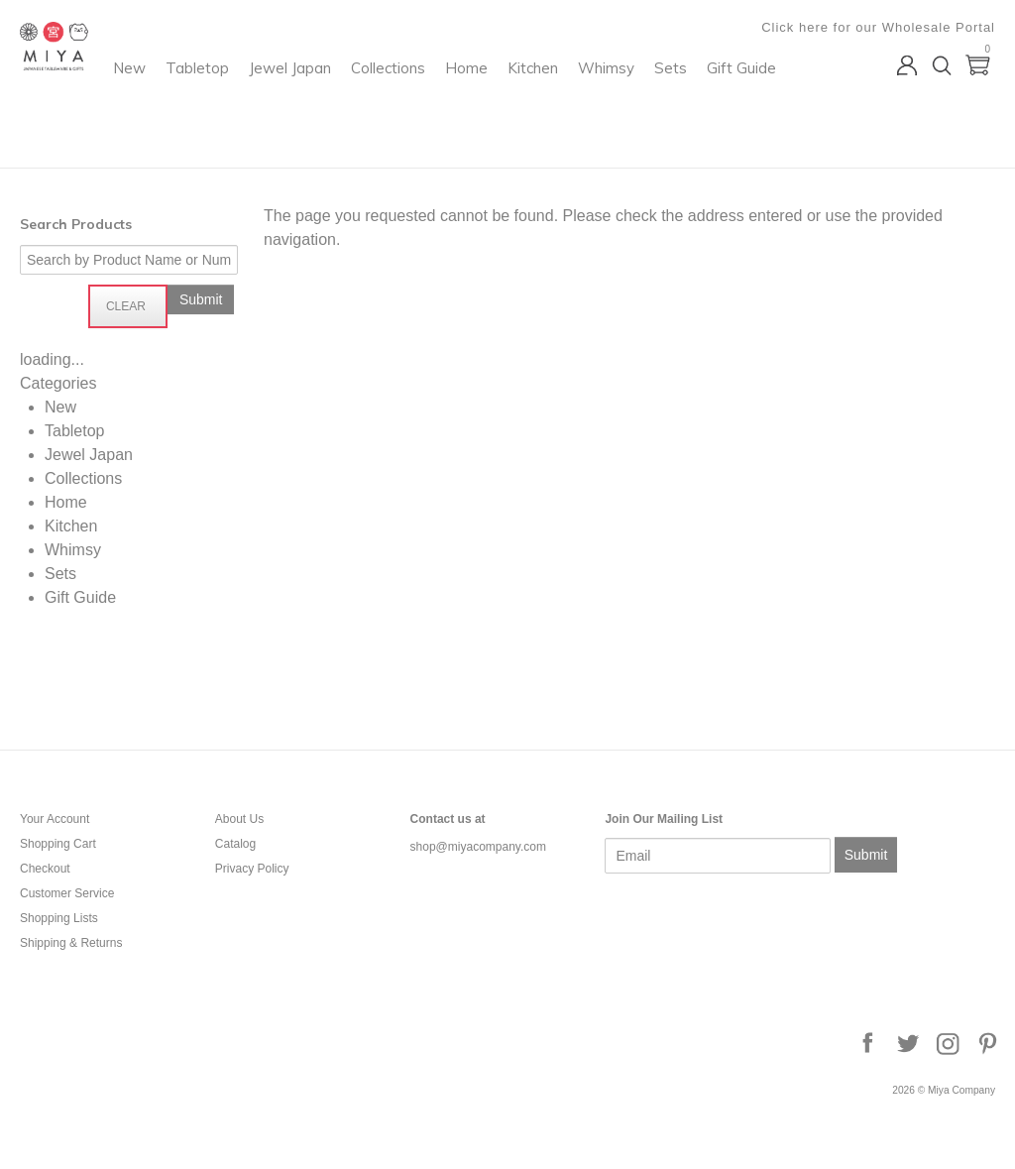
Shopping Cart (58, 844)
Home (631, 94)
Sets (370, 135)
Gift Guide (441, 135)
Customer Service (67, 893)
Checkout (45, 869)
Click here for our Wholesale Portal (878, 27)
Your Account (54, 819)
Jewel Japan (454, 94)
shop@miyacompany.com (478, 847)
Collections (552, 94)
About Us (239, 819)
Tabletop (362, 94)
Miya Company (100, 143)
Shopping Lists (59, 918)
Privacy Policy (252, 869)
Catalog (235, 844)
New (294, 94)
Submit (866, 855)
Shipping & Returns (71, 943)
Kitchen (697, 94)
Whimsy (306, 135)
